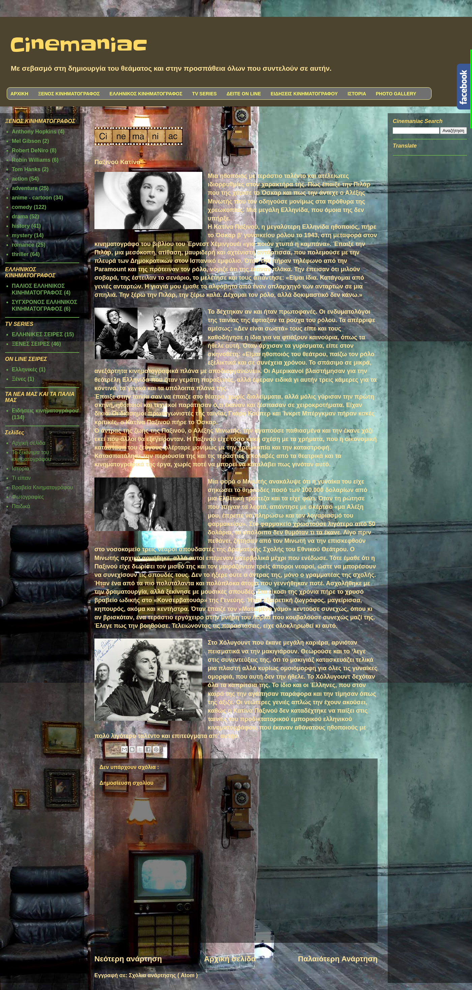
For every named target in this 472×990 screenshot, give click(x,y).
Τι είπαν (21, 478)
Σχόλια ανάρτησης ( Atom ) (163, 975)
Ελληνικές (24, 369)
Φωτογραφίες (28, 497)
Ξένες (19, 379)
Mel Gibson (26, 141)
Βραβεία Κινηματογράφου (42, 487)
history (21, 226)
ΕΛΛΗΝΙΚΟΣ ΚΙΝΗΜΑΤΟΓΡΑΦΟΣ (146, 93)
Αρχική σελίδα (230, 959)
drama (20, 216)
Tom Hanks (26, 169)
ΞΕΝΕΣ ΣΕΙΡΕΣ (31, 344)
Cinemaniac (78, 45)
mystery (22, 235)
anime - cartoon (32, 197)
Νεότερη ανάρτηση (128, 959)
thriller (20, 254)
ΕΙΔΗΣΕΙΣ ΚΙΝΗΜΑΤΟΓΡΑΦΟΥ (304, 93)
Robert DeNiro (30, 150)
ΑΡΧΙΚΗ (19, 93)
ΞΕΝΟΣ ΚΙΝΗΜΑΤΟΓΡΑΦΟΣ (69, 93)
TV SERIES (204, 93)
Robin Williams (31, 160)
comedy (22, 207)
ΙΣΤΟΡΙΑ (357, 93)
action (20, 179)
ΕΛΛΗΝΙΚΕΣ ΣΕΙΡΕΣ (37, 334)
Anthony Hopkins (34, 131)
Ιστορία (20, 468)
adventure (24, 188)
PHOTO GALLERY (396, 93)
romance (23, 245)
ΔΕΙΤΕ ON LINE (244, 93)
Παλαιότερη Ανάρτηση (338, 959)
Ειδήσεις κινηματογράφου (45, 410)
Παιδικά (21, 506)
